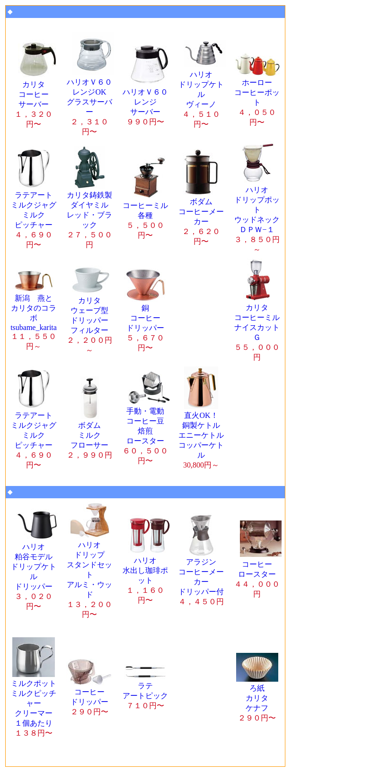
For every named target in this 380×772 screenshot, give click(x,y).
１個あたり (33, 703)
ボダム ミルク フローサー (89, 435)
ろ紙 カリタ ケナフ (257, 698)
